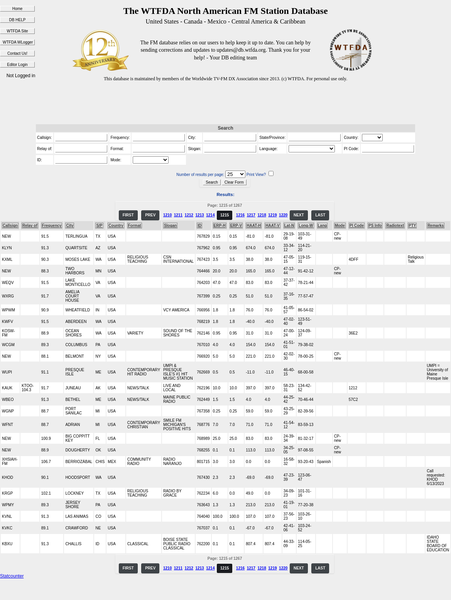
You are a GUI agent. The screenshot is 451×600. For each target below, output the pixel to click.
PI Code (357, 225)
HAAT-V (272, 225)
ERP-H (220, 225)
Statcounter (12, 576)
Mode (340, 225)
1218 (261, 215)
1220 (283, 215)
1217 (251, 215)
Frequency (52, 225)
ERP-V (236, 225)
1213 (199, 215)
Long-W (306, 225)
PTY (412, 225)
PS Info (375, 225)
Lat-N (289, 225)
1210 (167, 215)
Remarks (435, 225)
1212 (189, 215)
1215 (224, 215)
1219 (272, 215)
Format (134, 225)
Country (115, 225)
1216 (240, 215)
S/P (99, 225)
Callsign (10, 225)
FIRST (128, 215)
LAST (320, 215)
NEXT (299, 215)
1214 (210, 215)
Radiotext (395, 225)
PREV (150, 215)
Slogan (170, 225)
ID (199, 225)
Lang (322, 225)
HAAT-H (254, 225)
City (69, 225)
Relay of (29, 225)
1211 (178, 215)
